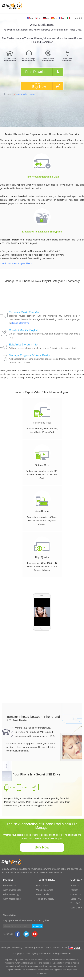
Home (4, 947)
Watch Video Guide (24, 94)
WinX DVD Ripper (12, 890)
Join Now (37, 926)
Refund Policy (60, 947)
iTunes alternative (20, 323)
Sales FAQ (76, 898)
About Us (75, 885)
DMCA (48, 947)
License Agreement (33, 947)
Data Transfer (43, 894)
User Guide (76, 907)
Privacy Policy (15, 947)
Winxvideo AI (9, 885)
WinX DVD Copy (11, 894)
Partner (74, 890)
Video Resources (44, 890)
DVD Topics (42, 885)
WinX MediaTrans (12, 898)
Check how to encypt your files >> (16, 263)
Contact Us (76, 894)
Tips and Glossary (45, 898)
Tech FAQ (75, 903)
